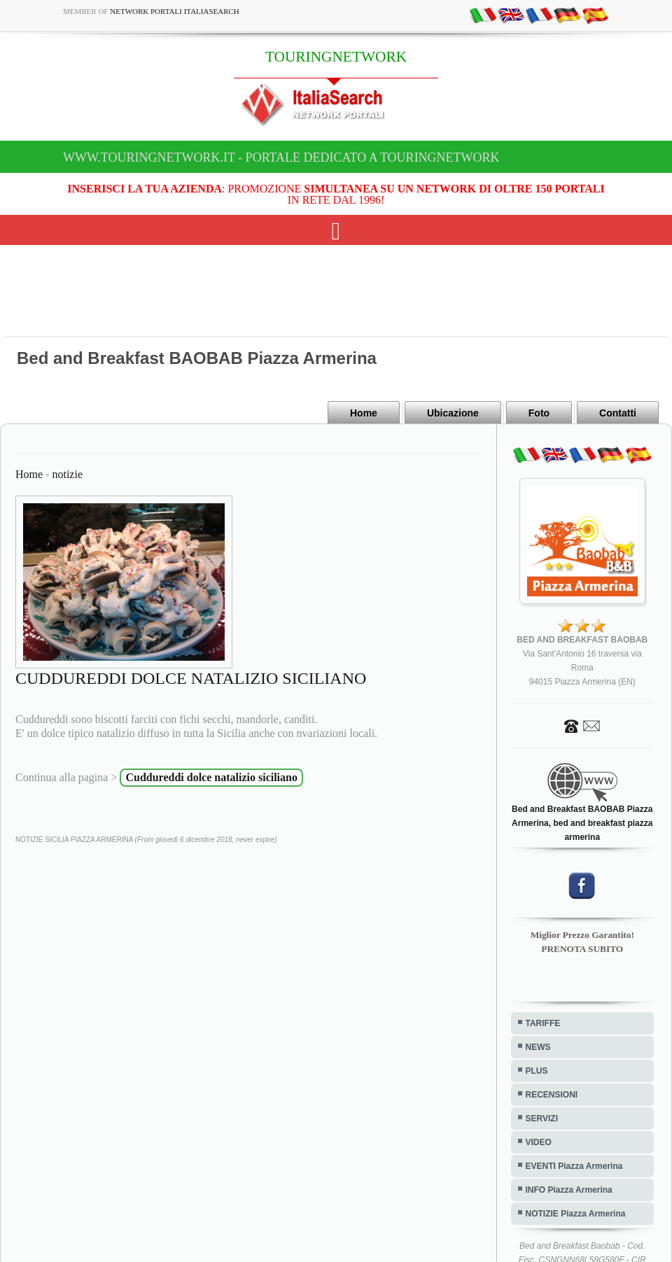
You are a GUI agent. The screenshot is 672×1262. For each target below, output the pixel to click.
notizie (67, 474)
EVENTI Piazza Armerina (574, 1166)
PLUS (537, 1071)
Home (363, 413)
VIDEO (539, 1142)
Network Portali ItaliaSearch (174, 11)
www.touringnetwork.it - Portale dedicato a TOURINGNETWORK (281, 157)
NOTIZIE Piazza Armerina (576, 1214)
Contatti (617, 413)
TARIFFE (543, 1023)
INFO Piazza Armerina (569, 1190)
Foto (539, 413)
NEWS (538, 1047)
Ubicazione (453, 413)
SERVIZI (542, 1118)
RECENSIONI (552, 1095)
